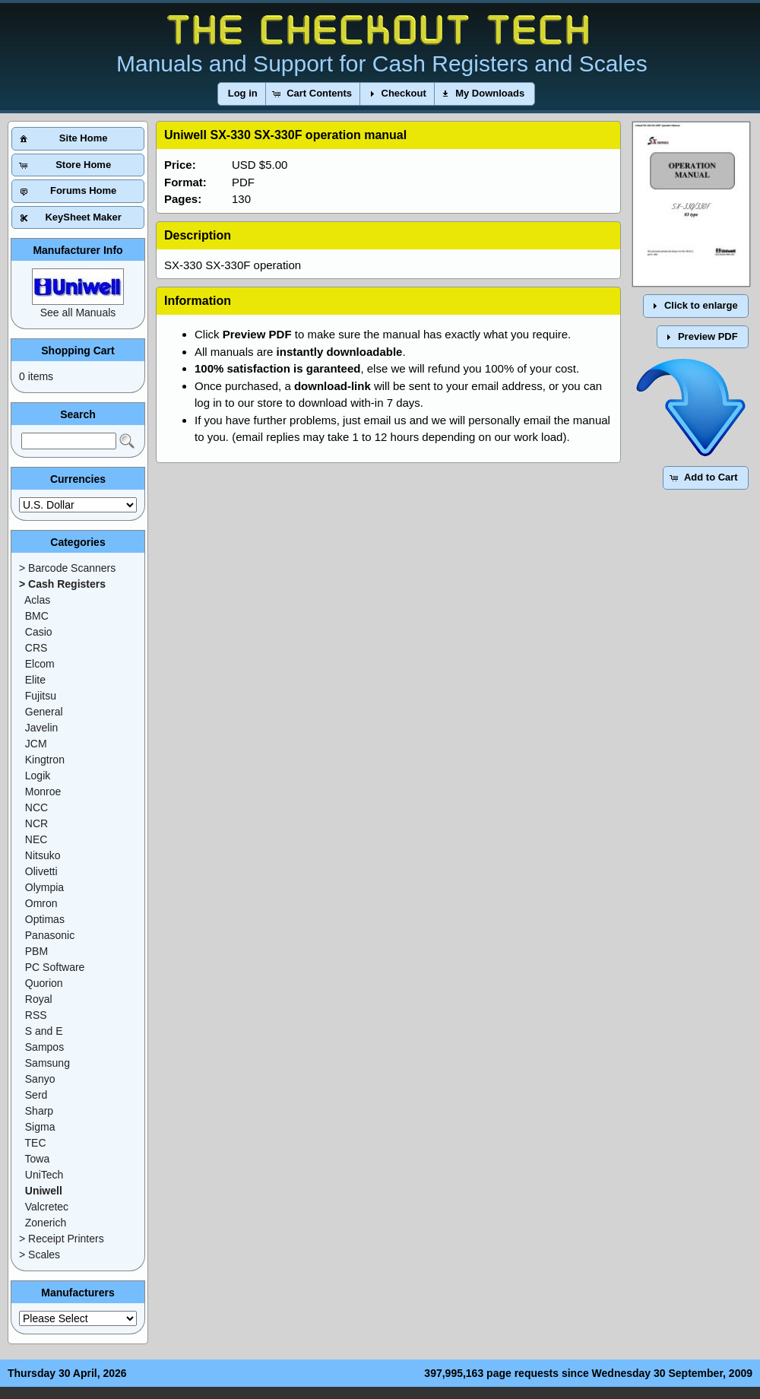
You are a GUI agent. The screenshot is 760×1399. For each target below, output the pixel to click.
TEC (35, 1143)
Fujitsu (40, 696)
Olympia (44, 887)
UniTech (44, 1175)
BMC (37, 616)
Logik (37, 775)
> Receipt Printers (61, 1238)
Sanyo (40, 1079)
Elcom (40, 664)
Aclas (37, 600)
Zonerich (45, 1223)
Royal (38, 999)
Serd (36, 1095)
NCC (36, 807)
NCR (36, 823)
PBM (36, 951)
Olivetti (41, 871)
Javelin (42, 728)
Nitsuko (43, 855)
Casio (38, 632)
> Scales (39, 1254)
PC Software (55, 967)
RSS (36, 1015)
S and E (44, 1031)
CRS (36, 648)
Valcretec (46, 1207)
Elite (35, 680)
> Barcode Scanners (67, 568)
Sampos (44, 1047)
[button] (242, 94)
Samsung (47, 1063)
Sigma (40, 1127)
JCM (36, 744)
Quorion (44, 983)
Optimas (45, 919)
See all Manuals (78, 312)
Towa (37, 1159)
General (44, 712)
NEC (36, 839)
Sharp (39, 1111)
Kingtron (45, 759)
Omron (41, 903)
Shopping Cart (77, 350)
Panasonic (49, 935)
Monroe (43, 791)
